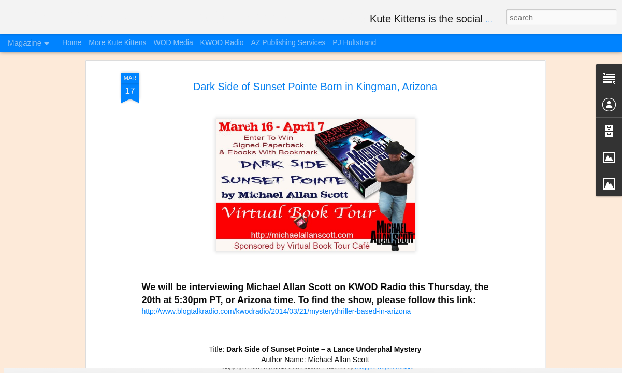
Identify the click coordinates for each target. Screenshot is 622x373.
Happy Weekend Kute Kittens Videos (131, 303)
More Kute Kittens (117, 42)
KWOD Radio (222, 42)
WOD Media (173, 42)
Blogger (364, 367)
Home (71, 42)
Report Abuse (395, 367)
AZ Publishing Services (288, 42)
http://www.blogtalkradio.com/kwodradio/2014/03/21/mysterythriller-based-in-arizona (276, 145)
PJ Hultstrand (354, 42)
